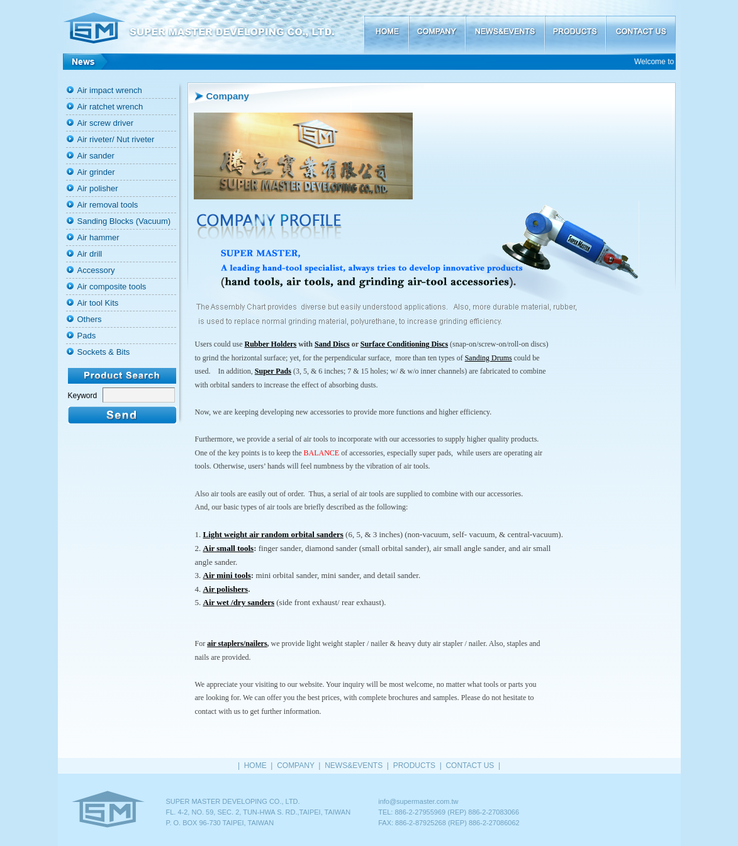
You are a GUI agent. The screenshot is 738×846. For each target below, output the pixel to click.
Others (89, 319)
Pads (86, 335)
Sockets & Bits (103, 352)
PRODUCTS (574, 26)
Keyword (83, 395)
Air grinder (96, 172)
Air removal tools (107, 204)
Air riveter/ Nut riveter (116, 139)
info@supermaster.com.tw (418, 801)
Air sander (96, 155)
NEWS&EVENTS (504, 26)
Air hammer (98, 237)
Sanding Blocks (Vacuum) (124, 221)
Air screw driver (105, 123)
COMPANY (436, 26)
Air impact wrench (109, 90)
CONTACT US (640, 26)
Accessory (96, 270)
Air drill (90, 254)
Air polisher (97, 188)
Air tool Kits (98, 303)
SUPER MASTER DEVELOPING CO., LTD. (211, 26)
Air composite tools (112, 286)
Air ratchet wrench (110, 106)
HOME (386, 26)
